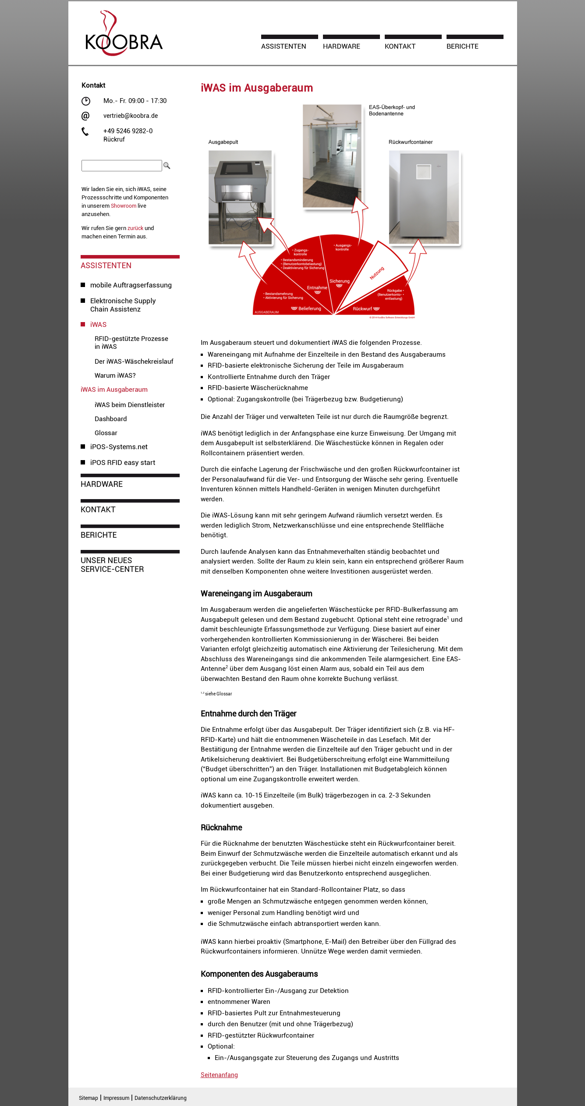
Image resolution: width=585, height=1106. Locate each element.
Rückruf (114, 139)
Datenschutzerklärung (161, 1098)
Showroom (123, 206)
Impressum (116, 1098)
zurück (135, 228)
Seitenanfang (219, 1074)
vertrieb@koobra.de (130, 115)
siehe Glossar (216, 693)
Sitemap (88, 1098)
